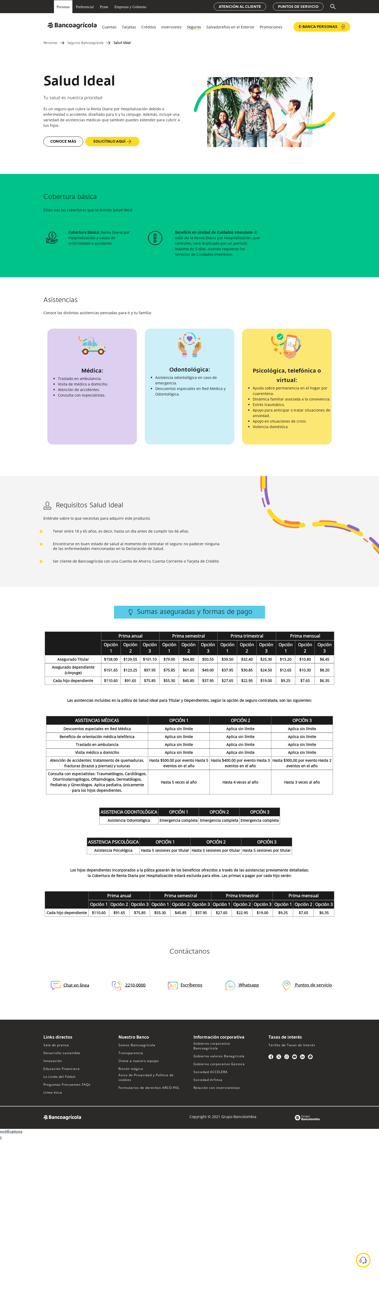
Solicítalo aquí (112, 141)
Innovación (52, 1061)
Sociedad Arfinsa (207, 1080)
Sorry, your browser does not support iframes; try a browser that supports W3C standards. (39, 1161)
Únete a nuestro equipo (138, 1061)
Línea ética (52, 1092)
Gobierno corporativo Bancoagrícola (211, 1045)
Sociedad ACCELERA (210, 1072)
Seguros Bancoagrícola (85, 43)
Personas (63, 7)
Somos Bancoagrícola (136, 1045)
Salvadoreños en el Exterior (230, 26)
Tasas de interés (285, 1037)
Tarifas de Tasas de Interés (291, 1045)
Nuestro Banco (133, 1037)
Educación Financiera (61, 1068)
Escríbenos (185, 985)
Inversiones (171, 26)
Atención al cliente (240, 7)
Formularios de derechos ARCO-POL (148, 1087)
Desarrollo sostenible (61, 1053)
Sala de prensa (56, 1045)
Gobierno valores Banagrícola (219, 1056)
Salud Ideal (122, 43)
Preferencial (85, 7)
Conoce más (63, 141)
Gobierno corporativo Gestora (219, 1064)
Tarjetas (129, 26)
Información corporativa (219, 1037)
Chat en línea (70, 985)
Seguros (194, 26)
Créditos (148, 26)
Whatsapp (248, 985)
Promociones (271, 26)
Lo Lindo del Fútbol (59, 1076)
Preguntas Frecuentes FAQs (67, 1084)
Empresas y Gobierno (130, 7)
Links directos (57, 1037)
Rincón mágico (130, 1068)
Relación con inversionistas (216, 1087)
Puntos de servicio (298, 7)
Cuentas (109, 26)
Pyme (104, 7)
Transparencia (130, 1053)
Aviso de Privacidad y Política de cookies (146, 1077)
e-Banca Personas (322, 26)
